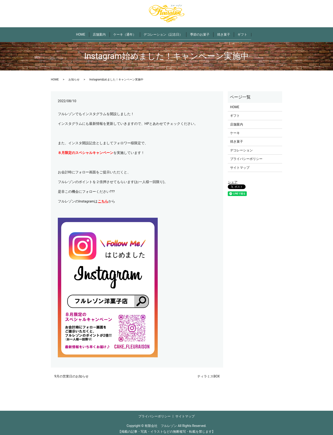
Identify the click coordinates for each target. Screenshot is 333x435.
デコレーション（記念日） (163, 33)
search (265, 33)
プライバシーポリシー (246, 156)
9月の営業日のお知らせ (71, 373)
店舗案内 (95, 33)
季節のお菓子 (202, 33)
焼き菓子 (227, 33)
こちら (103, 198)
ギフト (249, 33)
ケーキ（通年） (122, 33)
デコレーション (241, 147)
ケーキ (235, 130)
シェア (232, 179)
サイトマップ (240, 164)
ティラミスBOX (208, 373)
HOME (74, 33)
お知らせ (74, 76)
